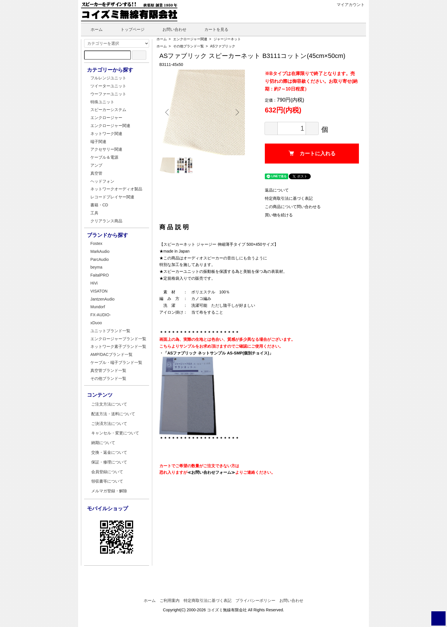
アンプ (96, 165)
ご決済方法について (109, 423)
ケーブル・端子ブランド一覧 (116, 362)
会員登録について (107, 471)
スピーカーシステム (108, 109)
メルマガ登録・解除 (109, 491)
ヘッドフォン (102, 181)
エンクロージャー (106, 117)
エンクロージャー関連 (190, 39)
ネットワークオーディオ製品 (116, 189)
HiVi (93, 283)
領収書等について (107, 481)
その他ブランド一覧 (188, 46)
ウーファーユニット (108, 94)
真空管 (96, 173)
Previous (168, 112)
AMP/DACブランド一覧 (111, 354)
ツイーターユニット (108, 86)
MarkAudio (99, 251)
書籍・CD (99, 205)
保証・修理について (109, 462)
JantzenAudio (102, 299)
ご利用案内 (170, 600)
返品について (277, 190)
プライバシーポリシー (255, 600)
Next (236, 112)
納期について (103, 442)
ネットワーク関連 (106, 133)
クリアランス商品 (106, 221)
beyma (96, 267)
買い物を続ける (279, 215)
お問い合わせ (170, 29)
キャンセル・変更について (115, 433)
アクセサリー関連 (106, 149)
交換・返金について (109, 452)
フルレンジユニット (108, 78)
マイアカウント (348, 4)
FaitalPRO (99, 275)
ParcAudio (99, 259)
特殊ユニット (102, 102)
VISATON (98, 291)
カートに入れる (312, 153)
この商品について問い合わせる (293, 206)
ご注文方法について (109, 404)
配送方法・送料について (113, 414)
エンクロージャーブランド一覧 (118, 338)
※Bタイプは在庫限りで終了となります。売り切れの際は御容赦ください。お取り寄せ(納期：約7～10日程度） (311, 81)
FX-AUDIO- (100, 315)
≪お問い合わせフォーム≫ (211, 472)
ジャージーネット (227, 39)
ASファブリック (222, 46)
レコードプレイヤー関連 (112, 197)
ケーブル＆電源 (104, 157)
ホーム (92, 29)
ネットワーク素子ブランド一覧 (118, 346)
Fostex (96, 243)
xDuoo (96, 322)
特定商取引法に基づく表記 (289, 198)
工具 (94, 213)
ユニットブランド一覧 (110, 330)
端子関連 (98, 141)
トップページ (128, 29)
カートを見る (212, 29)
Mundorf (97, 307)
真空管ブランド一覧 (108, 370)
